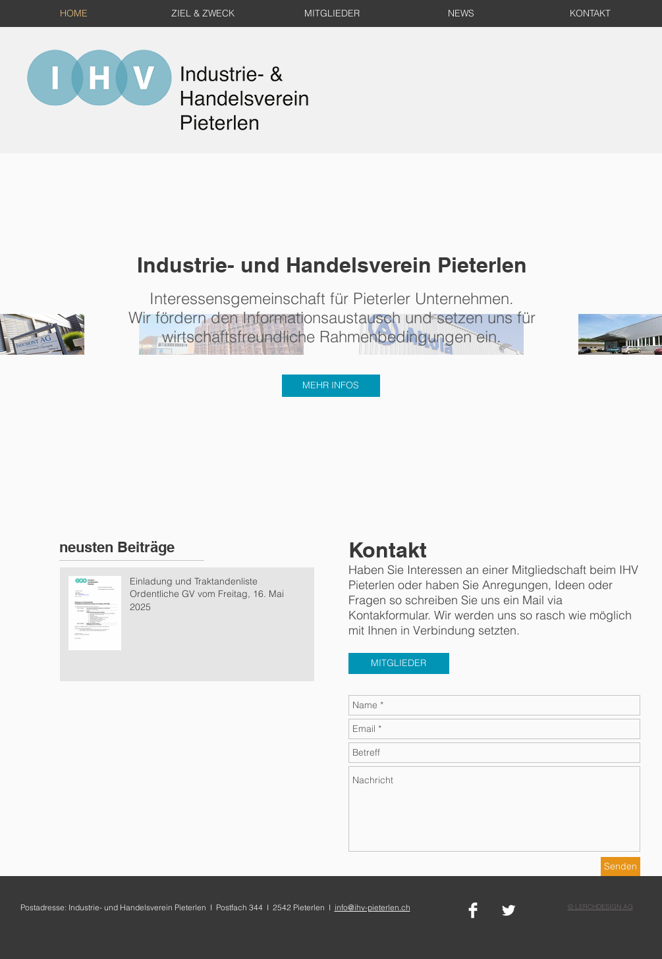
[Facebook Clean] (473, 910)
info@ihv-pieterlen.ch (372, 907)
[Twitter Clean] (508, 910)
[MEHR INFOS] (331, 386)
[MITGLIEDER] (398, 663)
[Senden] (620, 866)
